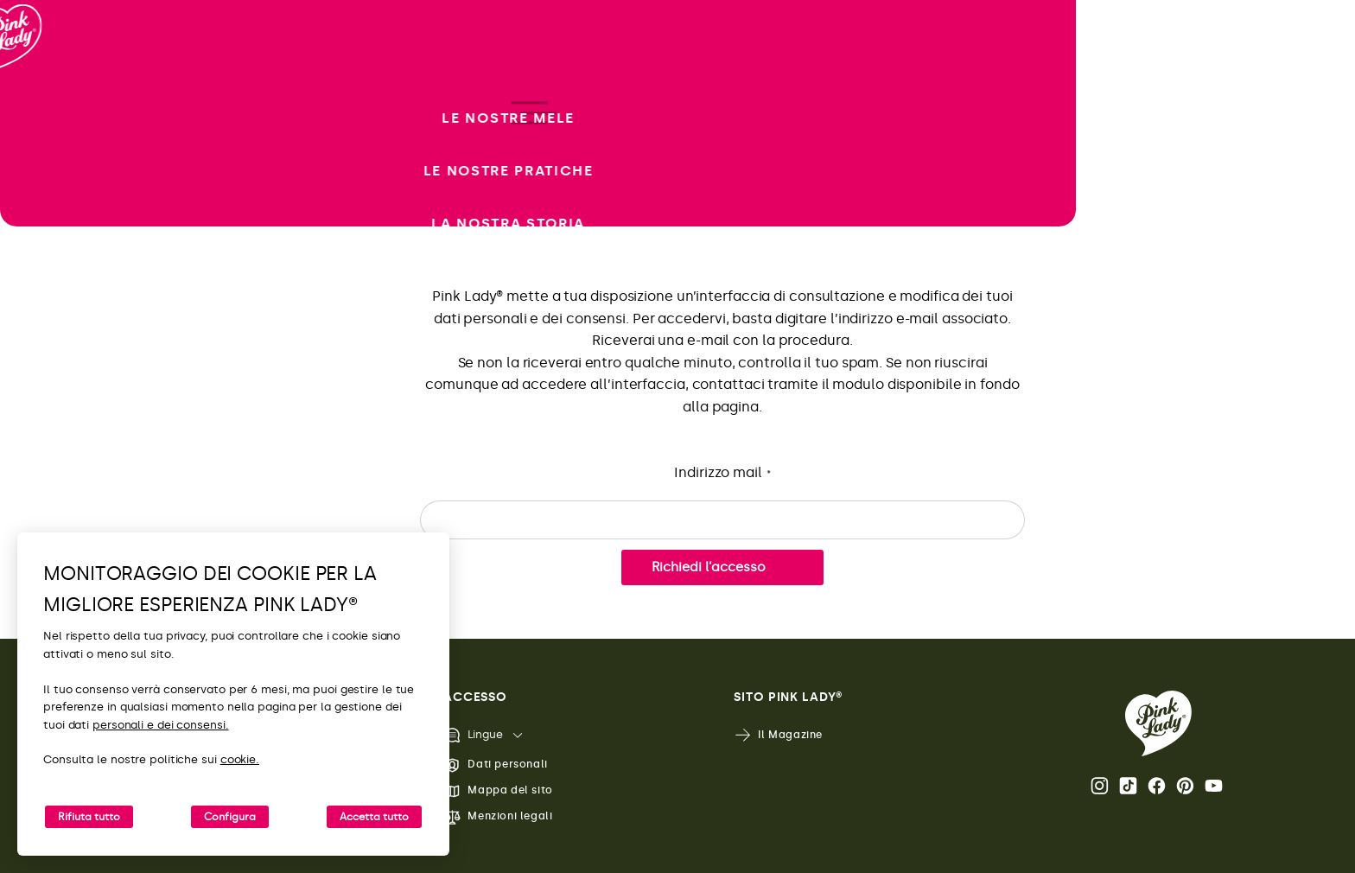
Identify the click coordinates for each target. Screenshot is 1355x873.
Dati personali (495, 765)
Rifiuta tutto (89, 817)
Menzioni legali (497, 817)
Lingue (473, 735)
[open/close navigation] (45, 436)
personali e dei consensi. (160, 724)
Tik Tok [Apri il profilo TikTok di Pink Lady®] (1128, 786)
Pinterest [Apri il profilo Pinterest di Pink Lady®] (1185, 786)
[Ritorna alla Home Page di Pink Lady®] (1158, 723)
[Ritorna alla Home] (45, 85)
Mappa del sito (497, 791)
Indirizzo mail (722, 473)
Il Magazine (778, 735)
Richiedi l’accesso (709, 567)
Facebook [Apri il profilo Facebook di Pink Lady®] (1156, 786)
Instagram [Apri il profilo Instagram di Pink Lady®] (1099, 786)
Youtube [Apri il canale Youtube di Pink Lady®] (1214, 786)
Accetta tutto (374, 817)
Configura (230, 817)
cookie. (239, 759)
